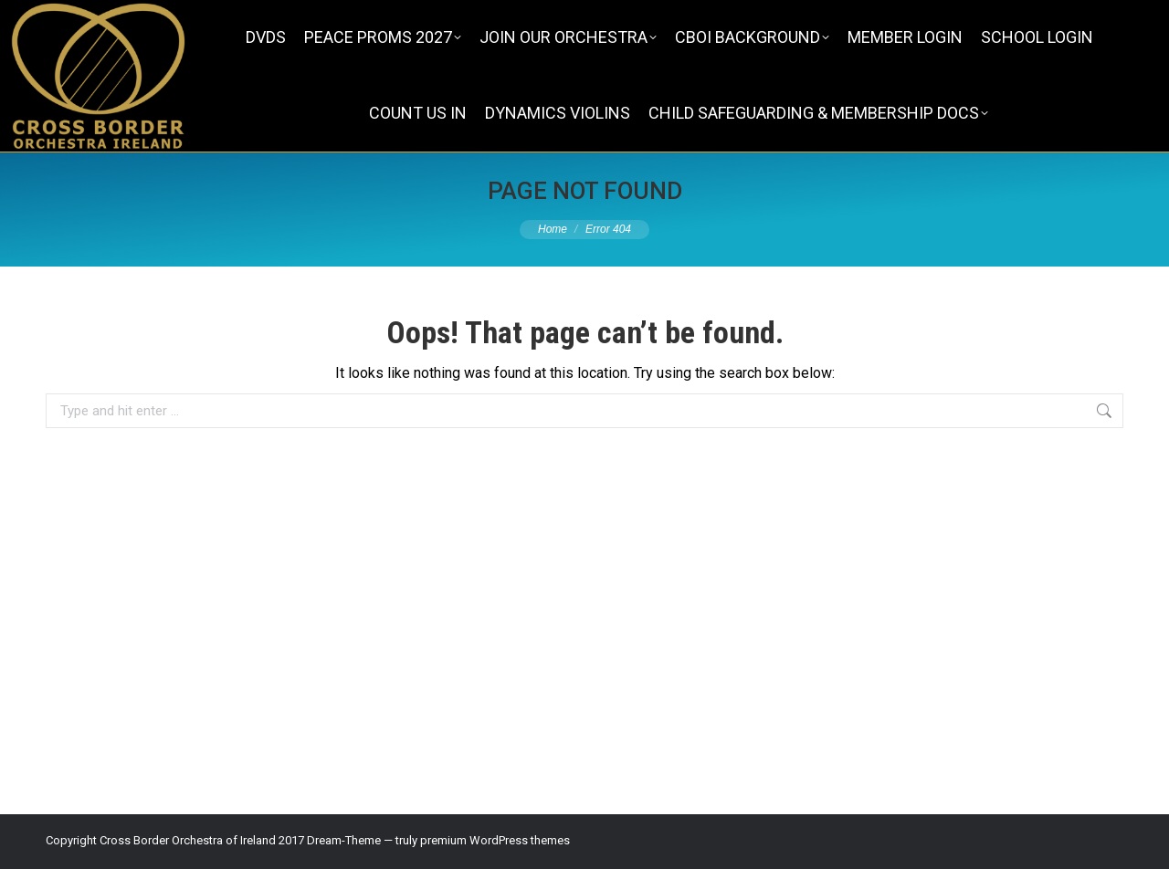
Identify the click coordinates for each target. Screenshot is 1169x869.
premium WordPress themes (495, 840)
